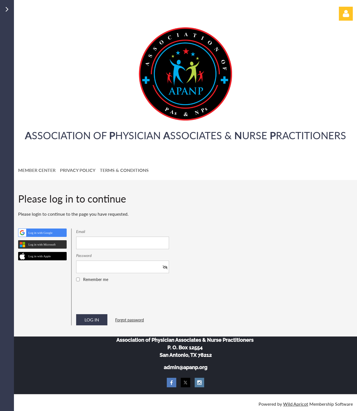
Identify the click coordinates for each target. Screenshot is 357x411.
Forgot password (129, 320)
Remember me (95, 279)
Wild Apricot (295, 404)
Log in (346, 14)
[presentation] (118, 300)
